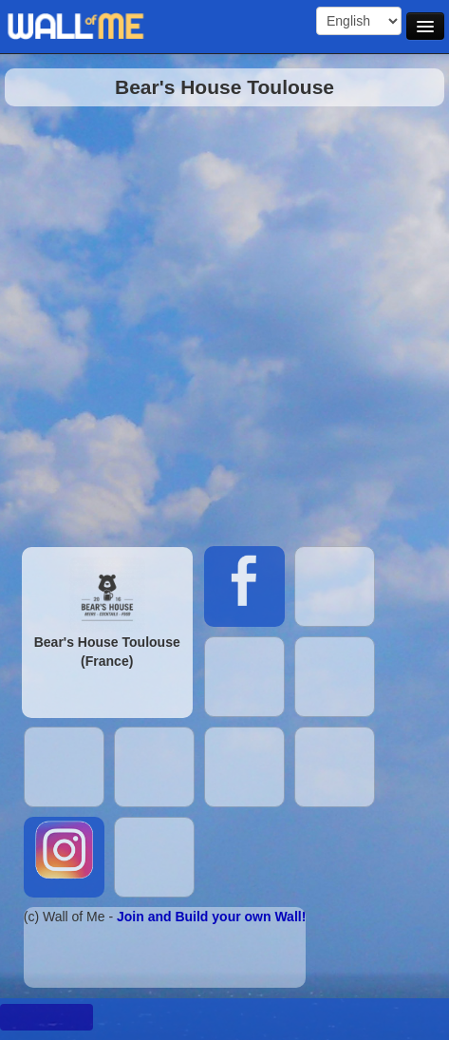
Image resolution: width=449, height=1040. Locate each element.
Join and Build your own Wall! (211, 916)
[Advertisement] (215, 321)
